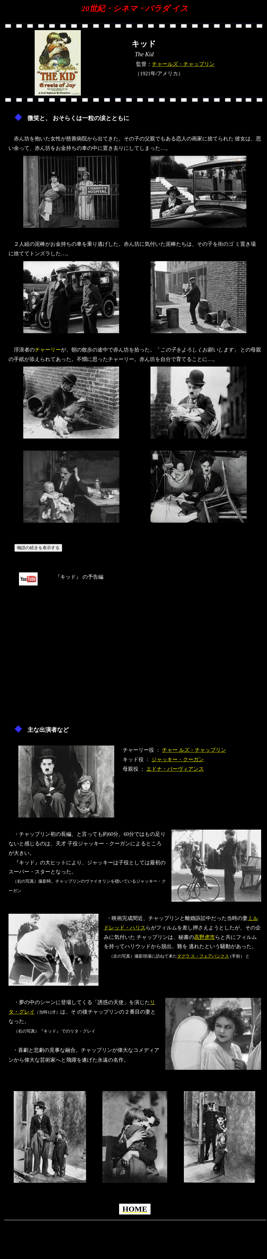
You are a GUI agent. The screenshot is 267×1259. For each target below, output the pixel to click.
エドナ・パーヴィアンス (175, 769)
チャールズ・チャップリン (183, 64)
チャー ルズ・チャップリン (194, 750)
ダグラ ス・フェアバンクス (203, 956)
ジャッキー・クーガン (177, 759)
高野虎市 (204, 937)
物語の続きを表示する (38, 547)
